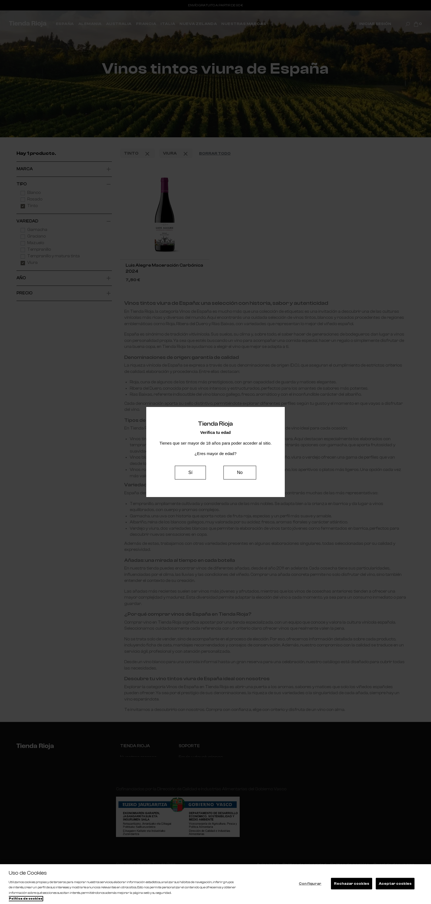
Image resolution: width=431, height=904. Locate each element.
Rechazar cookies (351, 883)
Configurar (310, 883)
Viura (176, 153)
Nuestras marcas (138, 757)
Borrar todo (215, 153)
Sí (190, 472)
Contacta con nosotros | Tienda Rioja (214, 767)
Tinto (137, 153)
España (127, 777)
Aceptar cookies (395, 883)
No (239, 472)
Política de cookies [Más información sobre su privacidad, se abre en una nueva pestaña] (25, 898)
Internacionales (135, 767)
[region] (215, 884)
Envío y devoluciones (198, 757)
